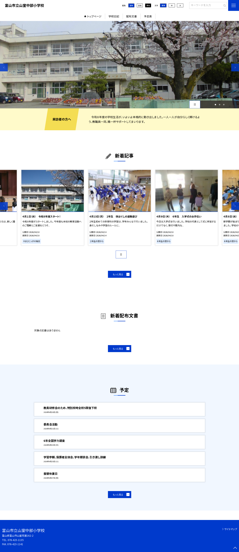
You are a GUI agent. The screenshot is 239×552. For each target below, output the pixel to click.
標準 (163, 5)
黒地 (148, 5)
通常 (131, 5)
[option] (119, 64)
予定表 (148, 16)
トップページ (94, 16)
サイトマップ (230, 529)
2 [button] (219, 104)
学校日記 (114, 16)
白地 (139, 5)
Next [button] (235, 67)
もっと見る (118, 274)
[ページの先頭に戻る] (235, 548)
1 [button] (215, 104)
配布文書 (131, 16)
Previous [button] (4, 67)
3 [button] (223, 104)
